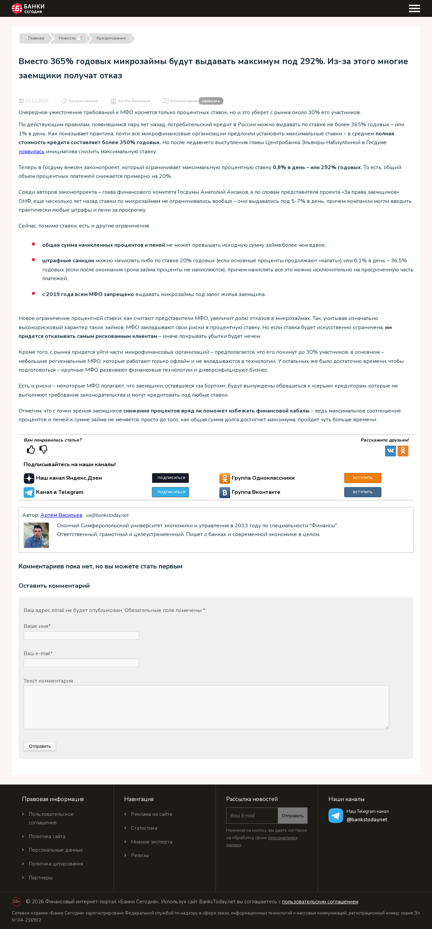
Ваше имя (37, 626)
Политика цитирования (56, 863)
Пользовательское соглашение (51, 818)
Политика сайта (47, 836)
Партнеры (41, 877)
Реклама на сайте (151, 814)
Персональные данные (56, 850)
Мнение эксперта (151, 842)
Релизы (140, 855)
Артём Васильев (134, 101)
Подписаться (171, 478)
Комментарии (196, 101)
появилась (32, 151)
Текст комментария (48, 681)
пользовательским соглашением (320, 901)
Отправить (292, 815)
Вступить (363, 478)
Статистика (144, 828)
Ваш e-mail (38, 653)
